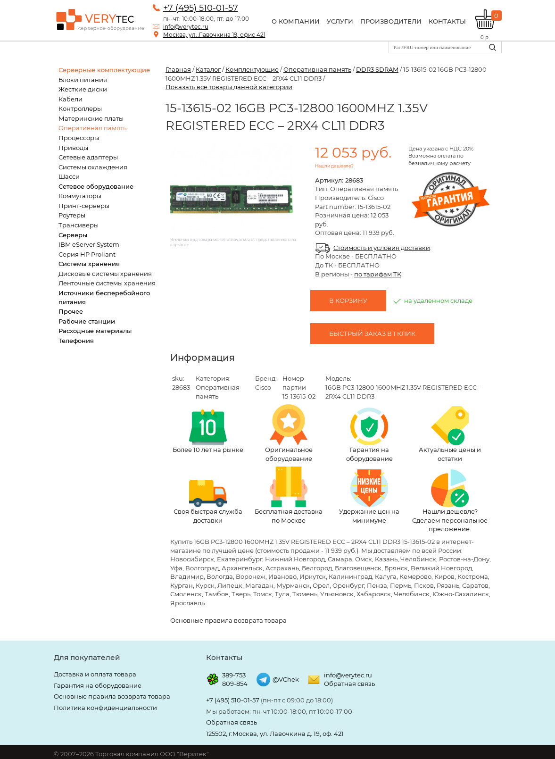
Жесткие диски (82, 89)
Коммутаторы (79, 196)
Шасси (69, 176)
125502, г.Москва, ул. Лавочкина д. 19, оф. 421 (275, 733)
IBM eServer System (88, 244)
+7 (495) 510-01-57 (200, 8)
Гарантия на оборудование (369, 435)
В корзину (348, 300)
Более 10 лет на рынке (208, 431)
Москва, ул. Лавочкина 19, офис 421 (214, 34)
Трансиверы (78, 225)
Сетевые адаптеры (88, 157)
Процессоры (78, 138)
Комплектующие (252, 69)
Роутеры (71, 215)
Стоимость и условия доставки (381, 247)
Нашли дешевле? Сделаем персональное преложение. (450, 501)
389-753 (234, 675)
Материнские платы (91, 118)
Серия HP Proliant (87, 254)
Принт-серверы (83, 205)
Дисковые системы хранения (105, 273)
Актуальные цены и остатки (450, 434)
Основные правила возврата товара (228, 620)
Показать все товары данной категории (229, 87)
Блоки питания (82, 79)
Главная (178, 69)
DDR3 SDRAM (377, 69)
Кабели (70, 99)
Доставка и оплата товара (95, 674)
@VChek (286, 679)
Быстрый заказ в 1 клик (372, 333)
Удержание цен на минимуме (369, 496)
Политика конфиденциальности (105, 707)
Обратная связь (349, 683)
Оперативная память (92, 128)
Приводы (73, 147)
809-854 (235, 683)
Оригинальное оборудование (289, 433)
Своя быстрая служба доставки (208, 502)
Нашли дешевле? (334, 165)
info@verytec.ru (185, 26)
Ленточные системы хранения (107, 283)
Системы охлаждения (92, 167)
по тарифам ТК (377, 274)
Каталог (208, 69)
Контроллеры (80, 108)
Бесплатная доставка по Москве (289, 495)
